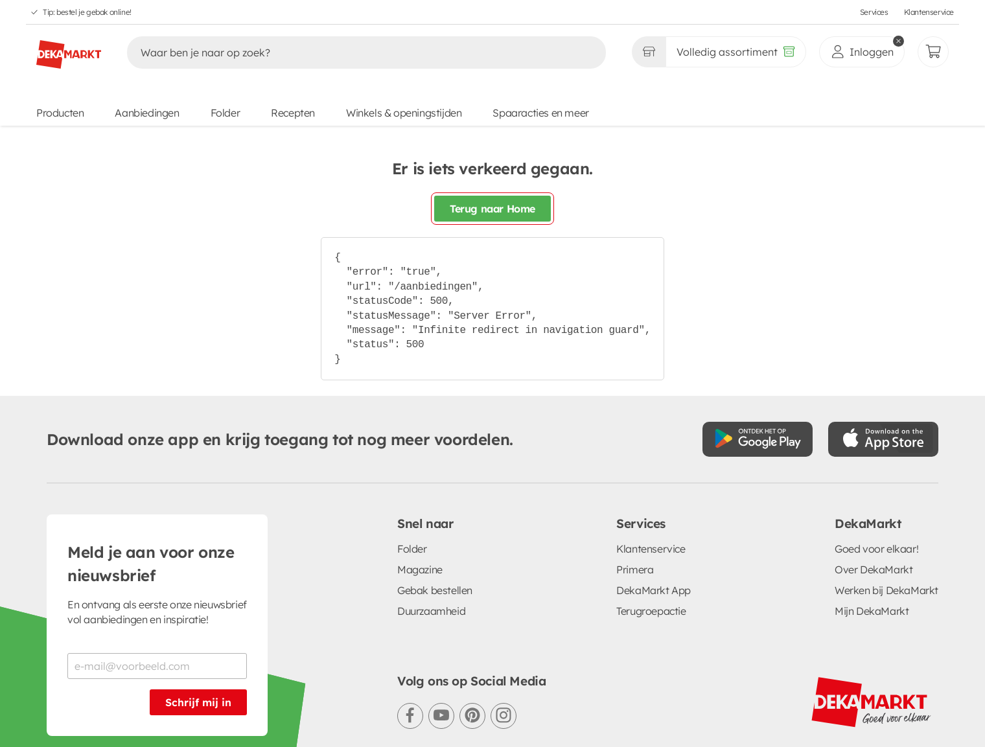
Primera (634, 476)
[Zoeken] (353, 52)
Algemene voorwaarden (103, 708)
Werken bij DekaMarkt (886, 497)
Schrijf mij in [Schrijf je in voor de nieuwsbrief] (198, 609)
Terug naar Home (492, 208)
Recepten (293, 112)
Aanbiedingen (147, 112)
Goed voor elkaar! (876, 456)
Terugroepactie (651, 518)
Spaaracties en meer (540, 112)
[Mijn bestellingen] (933, 51)
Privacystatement (221, 708)
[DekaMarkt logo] (68, 49)
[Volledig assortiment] (736, 51)
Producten (60, 112)
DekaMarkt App (653, 497)
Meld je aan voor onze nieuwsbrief (151, 471)
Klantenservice (929, 12)
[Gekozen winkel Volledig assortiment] (649, 51)
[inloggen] (862, 51)
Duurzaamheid (431, 518)
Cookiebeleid (314, 708)
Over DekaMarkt (873, 476)
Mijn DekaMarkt (872, 518)
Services (874, 12)
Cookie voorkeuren (409, 708)
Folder (225, 112)
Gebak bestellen (434, 497)
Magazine (420, 476)
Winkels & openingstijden (403, 112)
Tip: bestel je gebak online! (87, 12)
